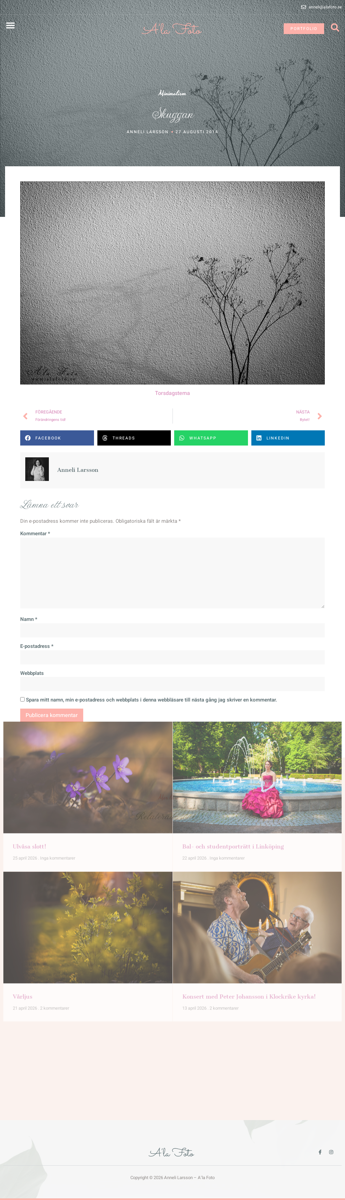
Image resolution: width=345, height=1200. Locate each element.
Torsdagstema (172, 403)
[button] (10, 25)
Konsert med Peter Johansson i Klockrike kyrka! (249, 837)
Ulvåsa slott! (29, 687)
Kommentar (35, 543)
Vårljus (22, 837)
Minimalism (172, 93)
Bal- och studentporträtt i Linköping (233, 687)
